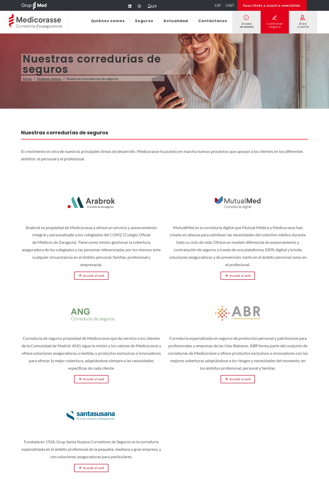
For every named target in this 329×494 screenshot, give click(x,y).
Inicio (27, 78)
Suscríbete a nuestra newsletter (272, 5)
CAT (218, 5)
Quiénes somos (49, 78)
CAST (230, 5)
